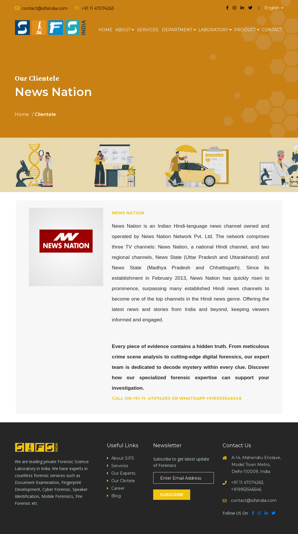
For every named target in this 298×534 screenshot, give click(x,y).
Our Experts (123, 473)
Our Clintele (123, 481)
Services (147, 29)
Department (177, 29)
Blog (116, 496)
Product (245, 29)
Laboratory (213, 29)
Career (118, 488)
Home (105, 29)
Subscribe (172, 494)
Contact (272, 29)
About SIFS (122, 458)
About (122, 29)
